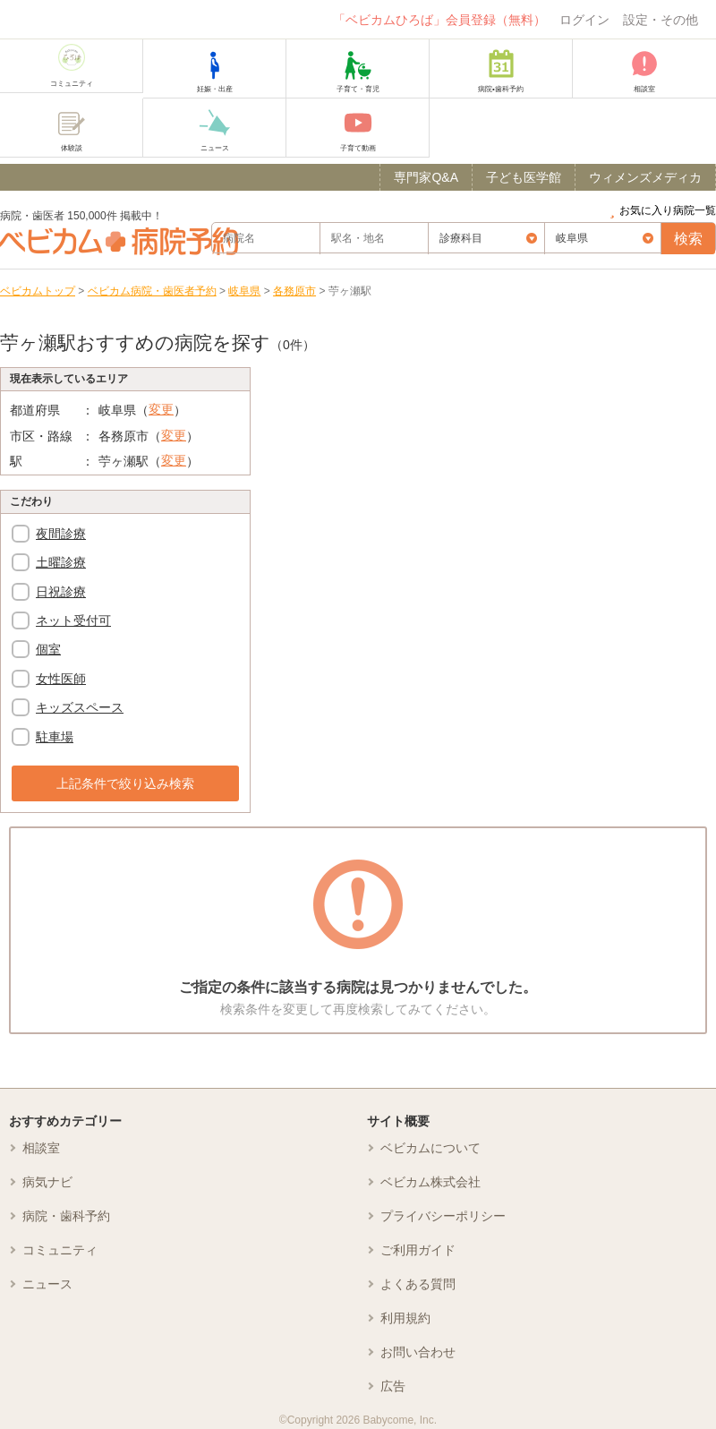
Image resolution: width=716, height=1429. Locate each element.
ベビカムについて (430, 1148)
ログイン (584, 20)
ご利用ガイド (418, 1250)
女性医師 (61, 679)
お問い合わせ (418, 1352)
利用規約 (405, 1318)
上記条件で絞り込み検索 (125, 783)
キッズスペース (80, 707)
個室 (48, 649)
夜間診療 (61, 533)
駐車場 (54, 737)
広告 (392, 1386)
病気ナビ (47, 1182)
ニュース (47, 1284)
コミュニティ (60, 1250)
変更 (161, 409)
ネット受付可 (73, 620)
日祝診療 (61, 592)
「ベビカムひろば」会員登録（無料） (439, 20)
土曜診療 (61, 562)
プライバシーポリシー (443, 1216)
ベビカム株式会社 (430, 1182)
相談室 (41, 1148)
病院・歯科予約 (66, 1216)
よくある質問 (418, 1284)
